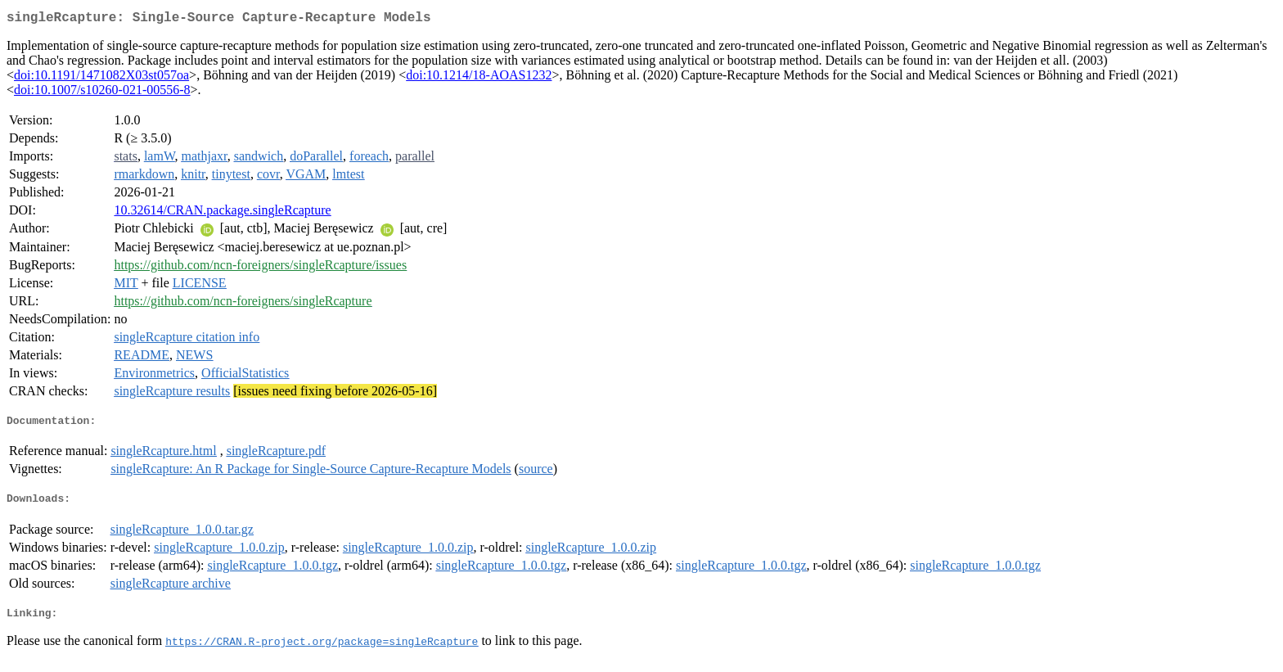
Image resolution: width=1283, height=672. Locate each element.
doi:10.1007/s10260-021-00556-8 (102, 93)
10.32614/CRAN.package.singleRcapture (222, 213)
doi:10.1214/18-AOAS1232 (478, 78)
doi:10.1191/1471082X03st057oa (101, 78)
